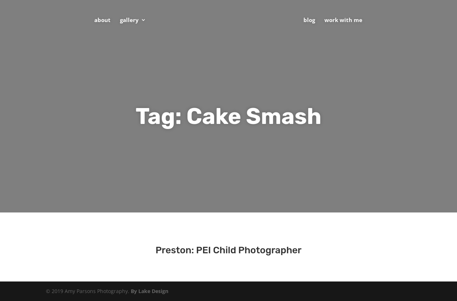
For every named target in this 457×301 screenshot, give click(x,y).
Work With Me (343, 20)
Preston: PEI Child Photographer (228, 250)
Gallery (129, 20)
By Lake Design (149, 291)
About (102, 20)
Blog (309, 20)
